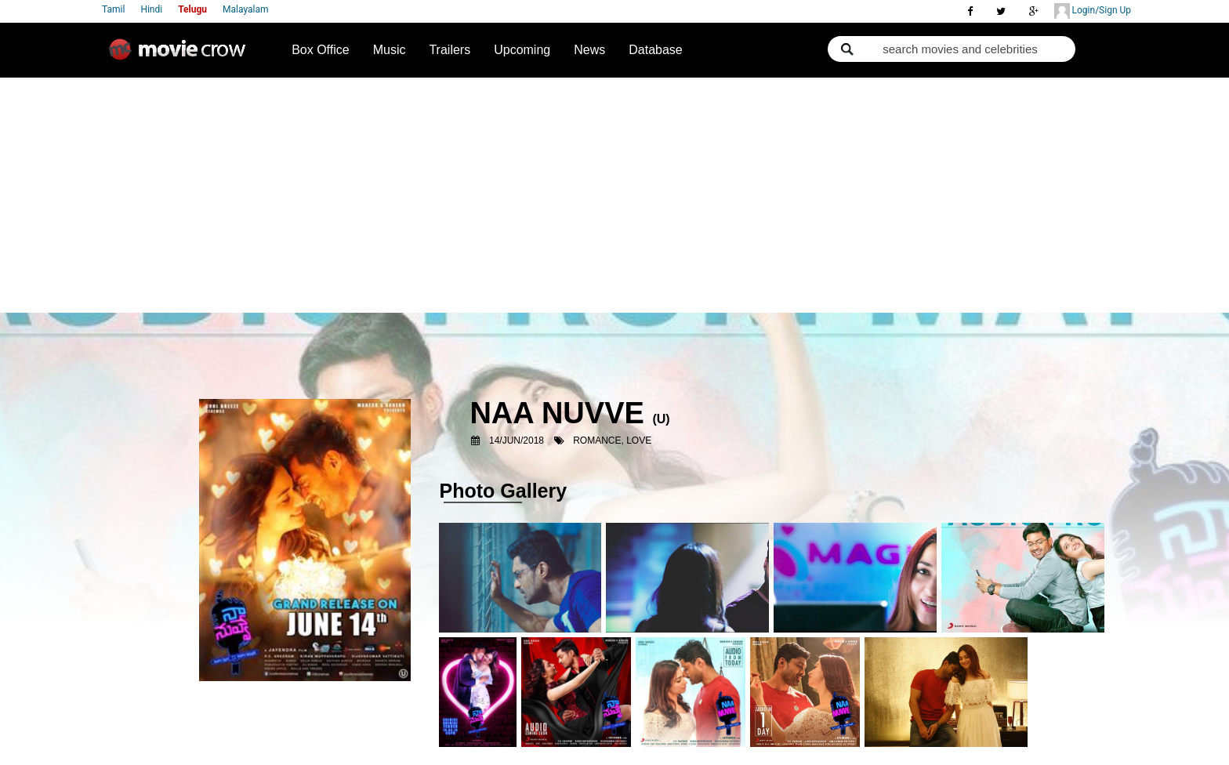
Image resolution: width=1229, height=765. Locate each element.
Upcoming (522, 49)
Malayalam (245, 9)
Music (389, 49)
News (589, 49)
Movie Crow (181, 55)
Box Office (321, 49)
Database (656, 49)
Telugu (192, 9)
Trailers (449, 49)
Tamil (113, 9)
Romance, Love (612, 440)
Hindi (151, 9)
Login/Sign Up (1092, 11)
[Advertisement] (614, 195)
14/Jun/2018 (516, 440)
